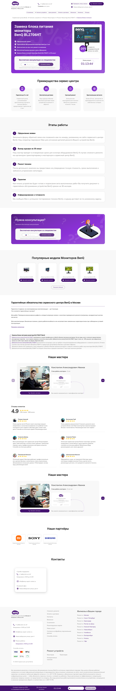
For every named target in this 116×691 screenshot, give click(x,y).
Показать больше (58, 287)
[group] (18, 540)
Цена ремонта (52, 12)
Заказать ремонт (26, 280)
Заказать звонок (96, 3)
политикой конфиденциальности (48, 67)
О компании (30, 12)
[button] (102, 380)
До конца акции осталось (42, 688)
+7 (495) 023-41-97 (46, 4)
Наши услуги (51, 628)
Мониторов (50, 655)
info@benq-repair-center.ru (26, 581)
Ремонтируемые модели (54, 625)
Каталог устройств (42, 12)
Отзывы (87, 12)
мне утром (43, 6)
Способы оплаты (52, 636)
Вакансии (73, 12)
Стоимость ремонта (53, 611)
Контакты (80, 12)
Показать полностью (17, 327)
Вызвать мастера (34, 393)
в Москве (27, 7)
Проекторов (63, 655)
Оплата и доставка (63, 12)
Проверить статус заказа (79, 3)
